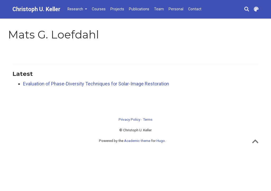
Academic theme (137, 140)
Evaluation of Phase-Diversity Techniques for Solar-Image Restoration (96, 83)
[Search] (246, 9)
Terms (147, 119)
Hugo (160, 140)
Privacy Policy (129, 119)
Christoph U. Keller (36, 9)
